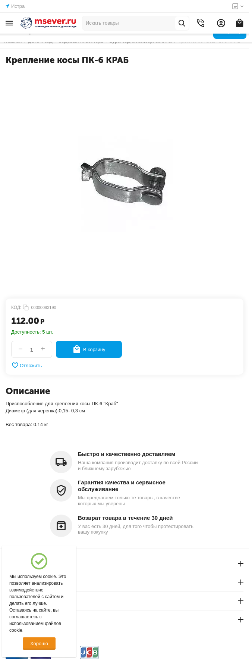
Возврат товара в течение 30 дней (125, 518)
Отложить (26, 365)
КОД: (16, 307)
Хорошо (39, 643)
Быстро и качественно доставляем (126, 454)
